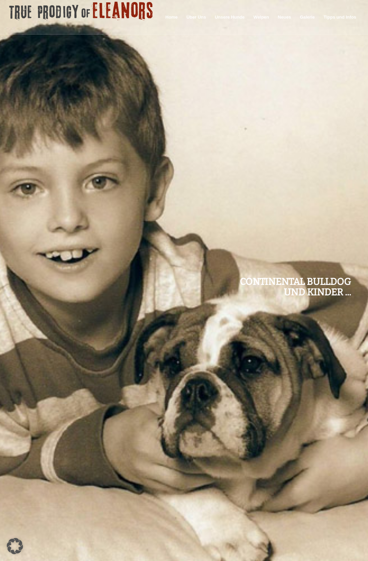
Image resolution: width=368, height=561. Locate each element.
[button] (15, 546)
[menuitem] (171, 17)
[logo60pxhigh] (81, 17)
